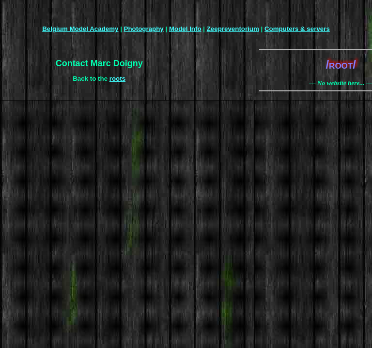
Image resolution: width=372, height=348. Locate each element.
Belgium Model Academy (80, 28)
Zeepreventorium (233, 28)
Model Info (185, 28)
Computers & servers (297, 28)
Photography (144, 28)
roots (117, 78)
